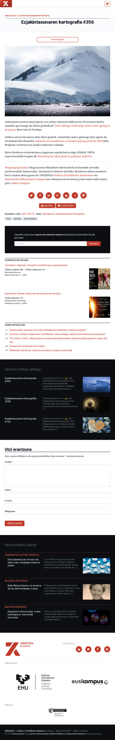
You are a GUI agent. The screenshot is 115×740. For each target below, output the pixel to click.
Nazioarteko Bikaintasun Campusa (26, 179)
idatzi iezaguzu (21, 183)
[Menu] (107, 3)
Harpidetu (93, 243)
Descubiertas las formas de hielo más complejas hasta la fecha (24, 562)
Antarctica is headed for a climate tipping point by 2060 (69, 140)
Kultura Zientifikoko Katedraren (73, 175)
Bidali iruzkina (14, 523)
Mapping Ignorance (17, 167)
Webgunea (10, 511)
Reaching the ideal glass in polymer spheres (65, 156)
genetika (17, 219)
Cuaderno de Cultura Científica (22, 555)
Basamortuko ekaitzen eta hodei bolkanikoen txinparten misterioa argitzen (48, 330)
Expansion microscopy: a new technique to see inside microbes (24, 614)
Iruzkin (9, 462)
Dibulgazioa (11, 16)
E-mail (9, 501)
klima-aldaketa (30, 219)
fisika (8, 219)
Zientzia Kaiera (17, 734)
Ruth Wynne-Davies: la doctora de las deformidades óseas (24, 587)
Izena (8, 490)
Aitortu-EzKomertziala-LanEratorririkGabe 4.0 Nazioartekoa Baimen (57, 734)
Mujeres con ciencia (16, 581)
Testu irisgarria (57, 39)
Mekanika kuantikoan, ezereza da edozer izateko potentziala (41, 350)
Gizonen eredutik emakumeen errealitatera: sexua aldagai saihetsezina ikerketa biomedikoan (57, 334)
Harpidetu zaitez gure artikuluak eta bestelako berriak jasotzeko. (54, 236)
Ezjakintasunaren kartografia (33, 16)
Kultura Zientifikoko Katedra (30, 731)
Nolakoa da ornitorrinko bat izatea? (27, 346)
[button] (31, 195)
